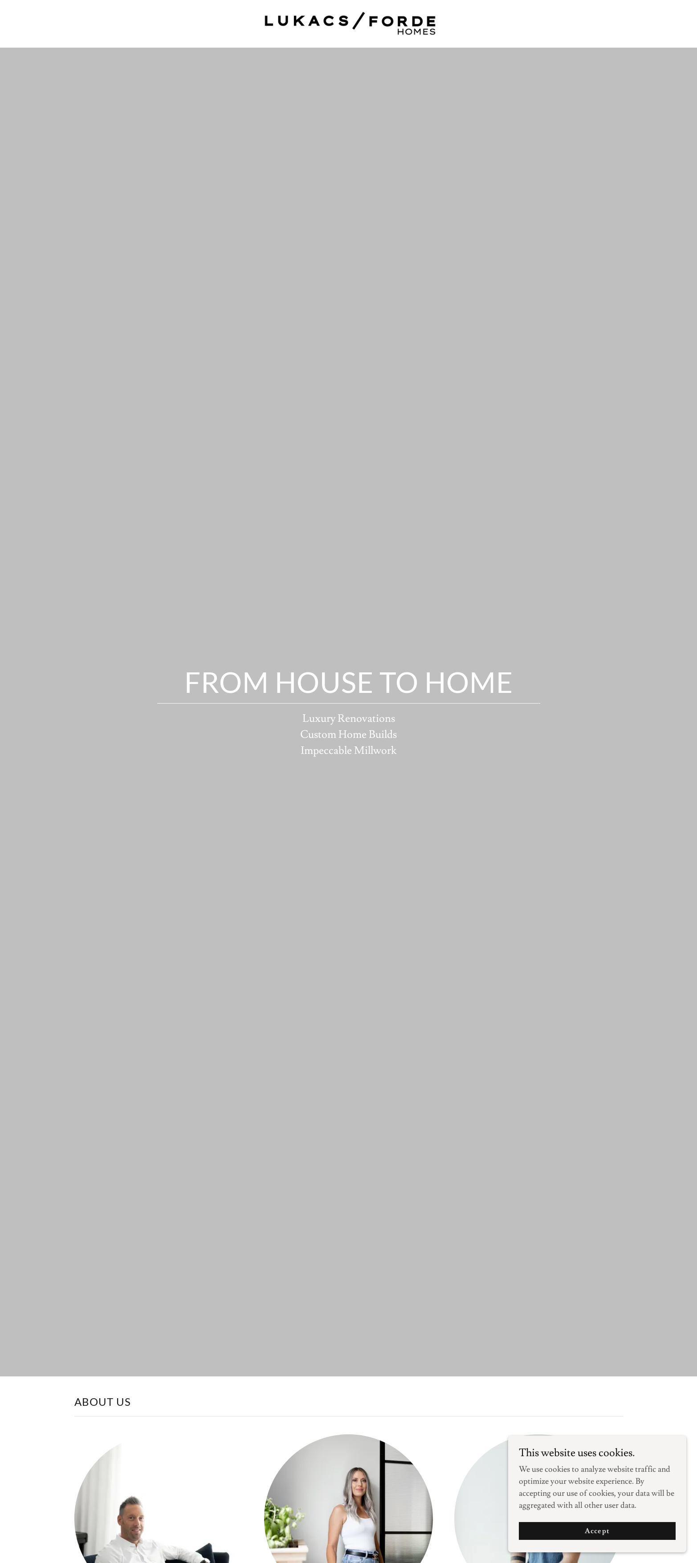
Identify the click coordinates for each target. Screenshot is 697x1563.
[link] (348, 22)
